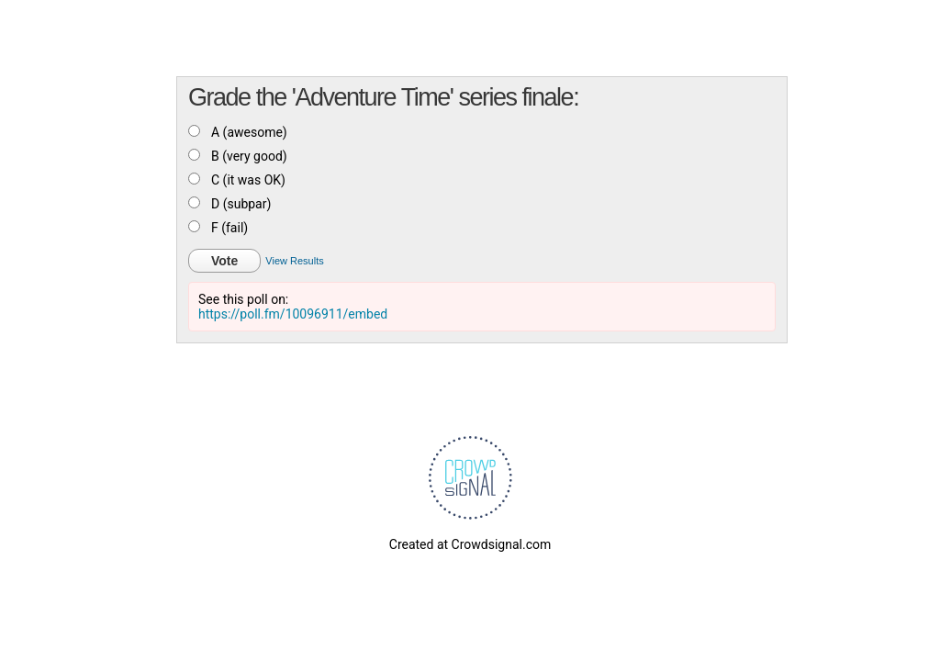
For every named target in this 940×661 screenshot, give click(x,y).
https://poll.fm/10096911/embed (292, 314)
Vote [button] (224, 260)
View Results (294, 260)
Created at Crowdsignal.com (470, 544)
